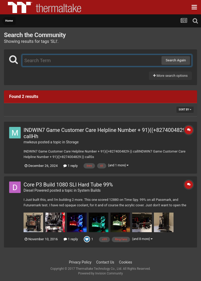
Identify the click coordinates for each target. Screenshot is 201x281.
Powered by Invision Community (100, 273)
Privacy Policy (80, 262)
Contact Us (105, 262)
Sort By (185, 109)
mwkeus (30, 142)
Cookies (125, 262)
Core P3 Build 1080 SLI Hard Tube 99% (68, 185)
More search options (170, 76)
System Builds (88, 190)
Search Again (176, 60)
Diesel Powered (36, 190)
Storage (72, 142)
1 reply (70, 166)
